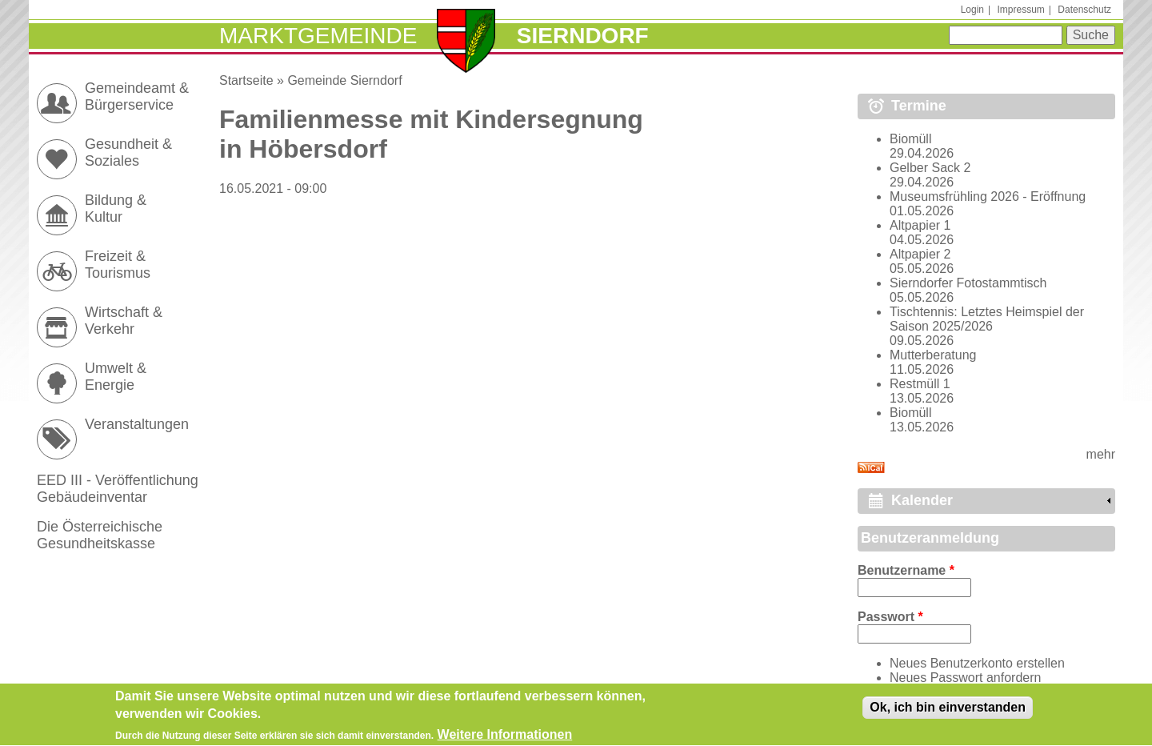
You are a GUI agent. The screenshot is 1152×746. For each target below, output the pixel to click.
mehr (1100, 454)
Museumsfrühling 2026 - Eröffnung (988, 196)
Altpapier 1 (920, 225)
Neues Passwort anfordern (965, 677)
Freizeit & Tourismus (117, 264)
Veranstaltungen (137, 424)
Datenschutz (1084, 9)
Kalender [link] (922, 500)
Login (972, 9)
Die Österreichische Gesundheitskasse (99, 535)
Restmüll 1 (920, 384)
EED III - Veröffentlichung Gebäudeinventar (117, 488)
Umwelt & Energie (115, 376)
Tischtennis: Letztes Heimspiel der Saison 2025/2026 (987, 319)
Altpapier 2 (920, 254)
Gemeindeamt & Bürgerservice (137, 96)
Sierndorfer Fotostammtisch (968, 283)
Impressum (1020, 9)
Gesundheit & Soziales (128, 152)
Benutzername (906, 570)
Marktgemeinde (318, 35)
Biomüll (910, 139)
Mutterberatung (933, 355)
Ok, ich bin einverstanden (948, 712)
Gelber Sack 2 (930, 167)
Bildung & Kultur (115, 208)
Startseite (246, 80)
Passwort (890, 617)
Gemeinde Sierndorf (344, 80)
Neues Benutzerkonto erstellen (977, 663)
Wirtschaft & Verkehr (123, 320)
